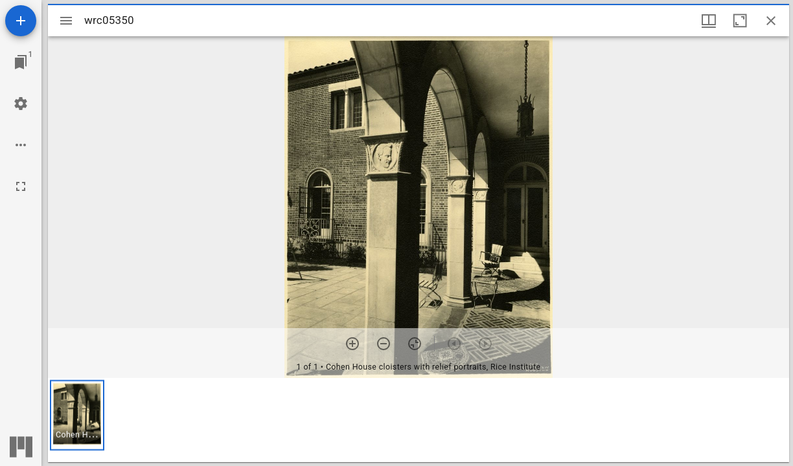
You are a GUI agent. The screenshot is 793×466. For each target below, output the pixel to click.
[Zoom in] (352, 343)
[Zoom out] (383, 343)
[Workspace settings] (20, 103)
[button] (77, 415)
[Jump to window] (20, 62)
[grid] (418, 420)
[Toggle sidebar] (66, 20)
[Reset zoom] (414, 343)
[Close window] (771, 20)
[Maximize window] (739, 20)
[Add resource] (20, 20)
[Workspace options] (20, 145)
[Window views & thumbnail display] (708, 20)
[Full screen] (20, 186)
